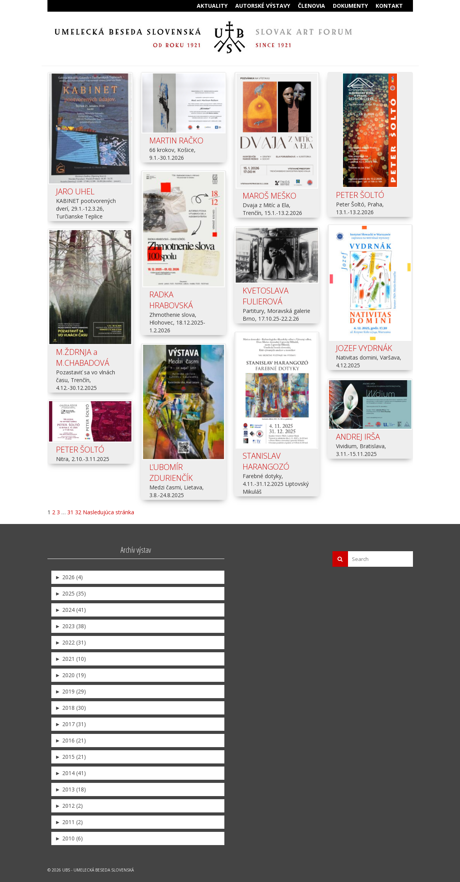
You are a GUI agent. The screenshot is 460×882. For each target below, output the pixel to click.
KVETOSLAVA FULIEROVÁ (266, 295)
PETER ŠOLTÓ (360, 195)
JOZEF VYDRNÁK (364, 348)
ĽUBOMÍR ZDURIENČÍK (171, 472)
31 (70, 511)
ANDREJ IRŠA (358, 436)
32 (78, 511)
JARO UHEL (75, 191)
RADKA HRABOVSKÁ (171, 299)
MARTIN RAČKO (176, 140)
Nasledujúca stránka (108, 511)
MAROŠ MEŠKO (269, 195)
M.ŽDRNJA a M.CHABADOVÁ (82, 358)
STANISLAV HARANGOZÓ (266, 460)
